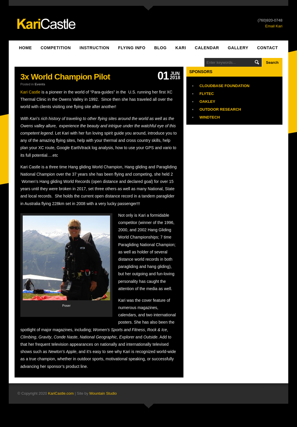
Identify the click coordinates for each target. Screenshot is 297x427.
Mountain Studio (103, 393)
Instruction (94, 47)
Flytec (206, 93)
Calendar (207, 47)
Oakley (207, 101)
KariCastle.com (61, 393)
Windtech (209, 117)
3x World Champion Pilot (65, 76)
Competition (55, 47)
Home (25, 47)
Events (40, 84)
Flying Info (132, 47)
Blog (160, 47)
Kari (180, 47)
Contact (267, 47)
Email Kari (273, 26)
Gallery (238, 47)
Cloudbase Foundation (224, 86)
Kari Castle (30, 92)
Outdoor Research (220, 109)
